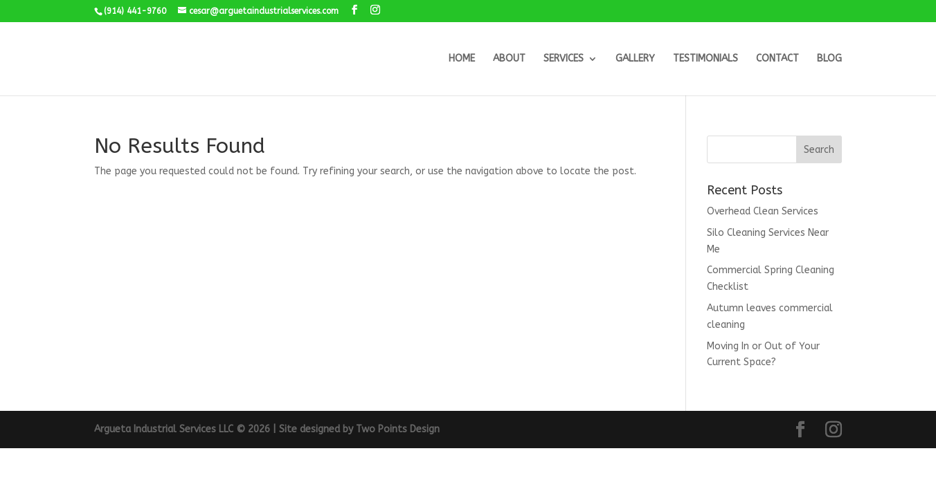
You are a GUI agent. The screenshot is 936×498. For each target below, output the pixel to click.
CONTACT (777, 59)
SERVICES (563, 59)
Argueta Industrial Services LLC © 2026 (183, 429)
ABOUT (509, 59)
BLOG (829, 59)
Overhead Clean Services (762, 211)
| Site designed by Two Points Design (356, 429)
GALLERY (635, 59)
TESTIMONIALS (705, 59)
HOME (462, 59)
